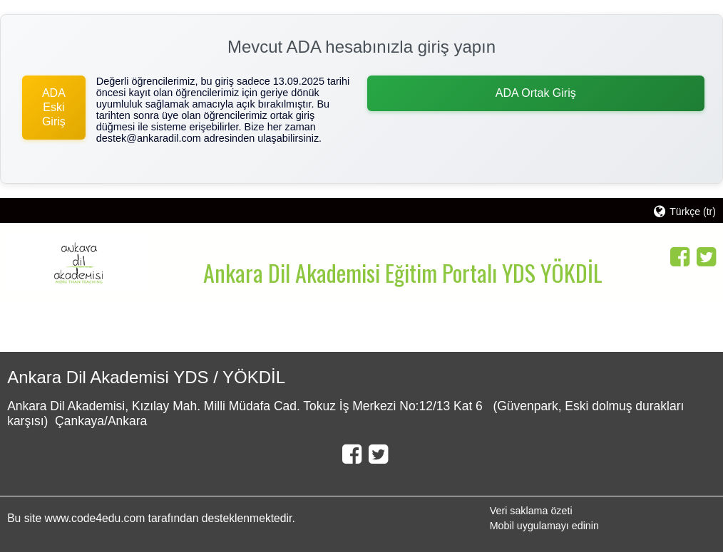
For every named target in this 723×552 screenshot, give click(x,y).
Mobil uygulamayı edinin (544, 525)
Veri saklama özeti (531, 510)
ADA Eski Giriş (54, 107)
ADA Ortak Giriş (536, 93)
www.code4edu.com (96, 518)
